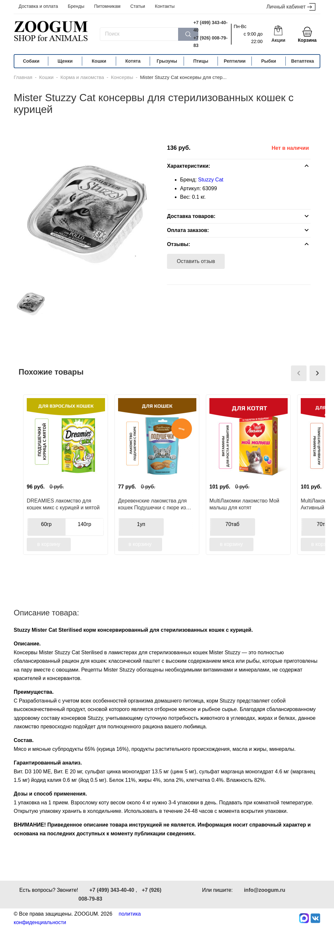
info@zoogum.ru (264, 890)
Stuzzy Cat (210, 179)
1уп (141, 524)
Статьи (137, 6)
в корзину (48, 544)
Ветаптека (302, 61)
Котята (132, 61)
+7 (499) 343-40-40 (210, 26)
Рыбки (268, 61)
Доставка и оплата (38, 6)
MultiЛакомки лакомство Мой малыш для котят (244, 504)
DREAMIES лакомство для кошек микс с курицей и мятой (63, 504)
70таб (232, 524)
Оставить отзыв (196, 261)
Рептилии (235, 61)
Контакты (165, 6)
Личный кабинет (290, 7)
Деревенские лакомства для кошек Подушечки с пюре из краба (152, 504)
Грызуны (167, 61)
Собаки (31, 61)
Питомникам (107, 6)
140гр (84, 524)
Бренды (76, 6)
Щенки (64, 61)
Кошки (99, 61)
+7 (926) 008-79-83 (210, 41)
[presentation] (299, 373)
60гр (46, 524)
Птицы (200, 61)
